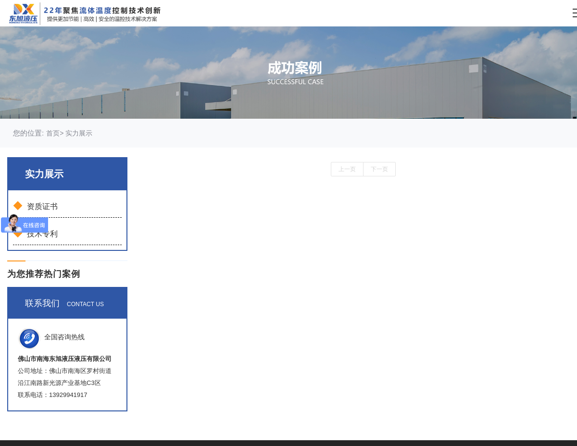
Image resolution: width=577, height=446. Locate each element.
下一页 (379, 169)
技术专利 (35, 233)
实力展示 (77, 133)
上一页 (347, 169)
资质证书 (35, 205)
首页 (53, 133)
